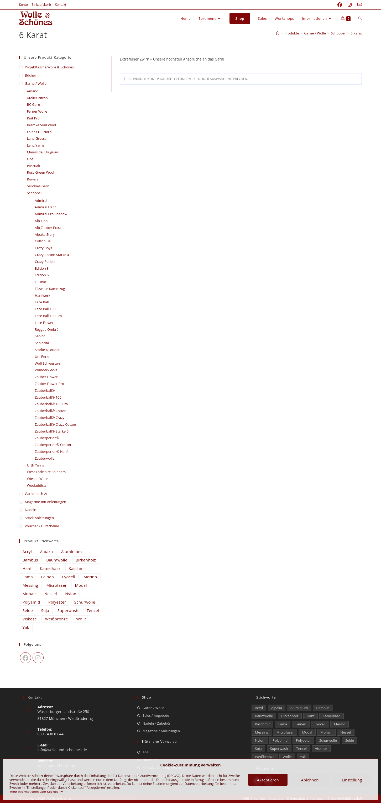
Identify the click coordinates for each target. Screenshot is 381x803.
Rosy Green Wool (40, 172)
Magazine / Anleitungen (161, 731)
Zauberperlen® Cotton (53, 444)
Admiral (41, 200)
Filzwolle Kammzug (50, 288)
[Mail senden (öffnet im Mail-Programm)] (358, 4)
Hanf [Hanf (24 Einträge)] (27, 568)
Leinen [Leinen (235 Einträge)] (47, 576)
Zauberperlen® (47, 437)
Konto (23, 4)
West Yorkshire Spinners (46, 471)
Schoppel (34, 192)
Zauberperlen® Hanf (51, 451)
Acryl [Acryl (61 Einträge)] (27, 551)
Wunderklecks (46, 370)
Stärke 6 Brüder (47, 349)
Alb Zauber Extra (48, 227)
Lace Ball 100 (45, 309)
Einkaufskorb (41, 4)
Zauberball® (45, 390)
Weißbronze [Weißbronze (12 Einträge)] (56, 618)
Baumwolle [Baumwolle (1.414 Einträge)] (56, 560)
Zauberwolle (45, 458)
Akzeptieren (268, 779)
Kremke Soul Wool (41, 125)
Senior (40, 336)
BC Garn (33, 104)
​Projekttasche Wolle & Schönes (49, 67)
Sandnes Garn (38, 186)
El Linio (40, 281)
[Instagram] (38, 657)
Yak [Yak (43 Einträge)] (26, 627)
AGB (146, 752)
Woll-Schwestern (48, 363)
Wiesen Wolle (37, 478)
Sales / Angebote (156, 715)
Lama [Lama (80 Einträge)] (28, 576)
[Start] (277, 33)
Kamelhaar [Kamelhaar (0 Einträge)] (50, 568)
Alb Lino (41, 220)
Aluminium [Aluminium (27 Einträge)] (71, 551)
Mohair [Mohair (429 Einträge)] (29, 593)
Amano (32, 91)
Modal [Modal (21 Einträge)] (81, 585)
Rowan (32, 179)
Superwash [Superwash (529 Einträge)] (67, 610)
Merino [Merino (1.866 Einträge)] (90, 576)
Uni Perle (42, 356)
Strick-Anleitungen (39, 517)
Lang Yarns (35, 145)
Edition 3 (42, 268)
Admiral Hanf (45, 207)
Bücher (30, 75)
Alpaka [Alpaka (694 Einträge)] (46, 551)
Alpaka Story (45, 234)
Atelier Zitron (37, 98)
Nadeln (30, 509)
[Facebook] (25, 657)
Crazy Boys (43, 247)
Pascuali (33, 165)
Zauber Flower (46, 376)
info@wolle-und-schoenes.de (62, 749)
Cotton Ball (44, 241)
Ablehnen (310, 779)
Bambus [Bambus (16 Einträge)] (30, 560)
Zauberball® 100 (48, 397)
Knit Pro (33, 118)
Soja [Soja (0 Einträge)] (45, 610)
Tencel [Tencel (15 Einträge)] (93, 610)
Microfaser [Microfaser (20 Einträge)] (56, 585)
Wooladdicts (36, 485)
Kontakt (60, 4)
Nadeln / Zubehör (157, 723)
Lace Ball (42, 302)
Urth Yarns (35, 465)
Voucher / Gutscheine (42, 526)
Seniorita (42, 342)
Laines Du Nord (39, 131)
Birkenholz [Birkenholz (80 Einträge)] (86, 560)
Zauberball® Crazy (49, 417)
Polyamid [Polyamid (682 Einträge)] (31, 602)
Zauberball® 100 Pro (51, 404)
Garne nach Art (37, 493)
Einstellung (352, 779)
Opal (31, 159)
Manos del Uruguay (42, 152)
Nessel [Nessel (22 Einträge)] (50, 593)
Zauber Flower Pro (49, 383)
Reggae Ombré (47, 329)
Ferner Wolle (37, 111)
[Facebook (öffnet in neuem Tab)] (340, 4)
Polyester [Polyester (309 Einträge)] (57, 602)
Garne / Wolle (35, 83)
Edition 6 (42, 275)
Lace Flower (44, 322)
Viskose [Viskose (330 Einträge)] (30, 618)
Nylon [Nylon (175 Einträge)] (70, 593)
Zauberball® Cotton (50, 410)
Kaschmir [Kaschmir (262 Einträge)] (77, 568)
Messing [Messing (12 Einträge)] (30, 585)
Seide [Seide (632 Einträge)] (28, 610)
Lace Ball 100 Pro (48, 315)
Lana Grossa (37, 138)
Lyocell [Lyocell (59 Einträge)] (68, 576)
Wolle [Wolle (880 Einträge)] (81, 618)
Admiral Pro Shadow (51, 214)
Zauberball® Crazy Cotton (55, 424)
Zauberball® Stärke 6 (52, 431)
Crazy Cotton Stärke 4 (52, 254)
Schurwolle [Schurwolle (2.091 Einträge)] (84, 602)
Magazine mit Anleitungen (45, 501)
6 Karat (356, 33)
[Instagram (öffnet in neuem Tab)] (349, 4)
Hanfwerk (42, 295)
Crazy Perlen (45, 261)
